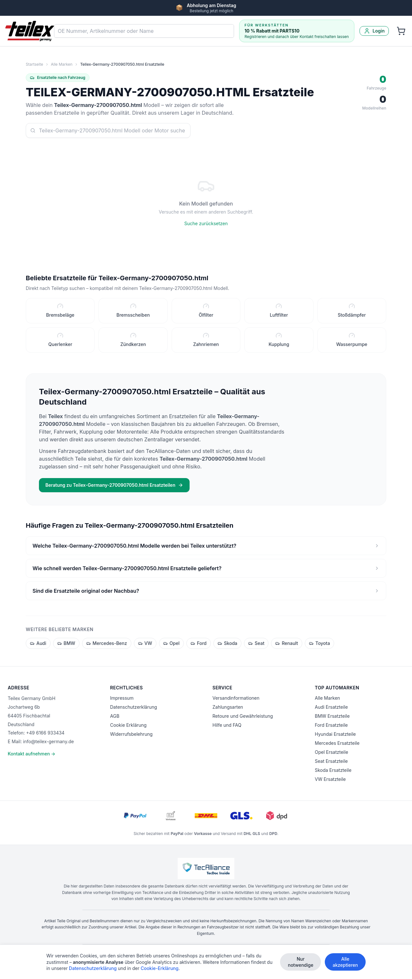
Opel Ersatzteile (331, 752)
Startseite (34, 64)
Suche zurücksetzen (206, 223)
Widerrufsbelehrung (131, 734)
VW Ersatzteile (330, 779)
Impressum (122, 698)
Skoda (228, 645)
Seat (256, 645)
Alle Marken (61, 64)
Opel (171, 645)
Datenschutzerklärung (133, 707)
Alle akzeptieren (345, 963)
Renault (286, 645)
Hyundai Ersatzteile (335, 734)
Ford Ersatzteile (331, 725)
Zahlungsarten (227, 707)
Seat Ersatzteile (331, 761)
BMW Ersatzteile (332, 716)
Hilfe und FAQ (226, 725)
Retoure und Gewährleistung (242, 716)
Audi (38, 645)
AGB (114, 716)
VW (145, 645)
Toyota (319, 645)
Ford (199, 645)
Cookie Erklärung (128, 725)
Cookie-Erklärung (160, 969)
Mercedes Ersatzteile (337, 743)
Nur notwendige (300, 963)
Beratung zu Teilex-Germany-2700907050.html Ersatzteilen (114, 487)
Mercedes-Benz (106, 645)
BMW (66, 645)
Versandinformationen (235, 698)
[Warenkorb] (401, 31)
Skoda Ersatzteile (333, 770)
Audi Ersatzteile (331, 707)
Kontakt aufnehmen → (31, 753)
